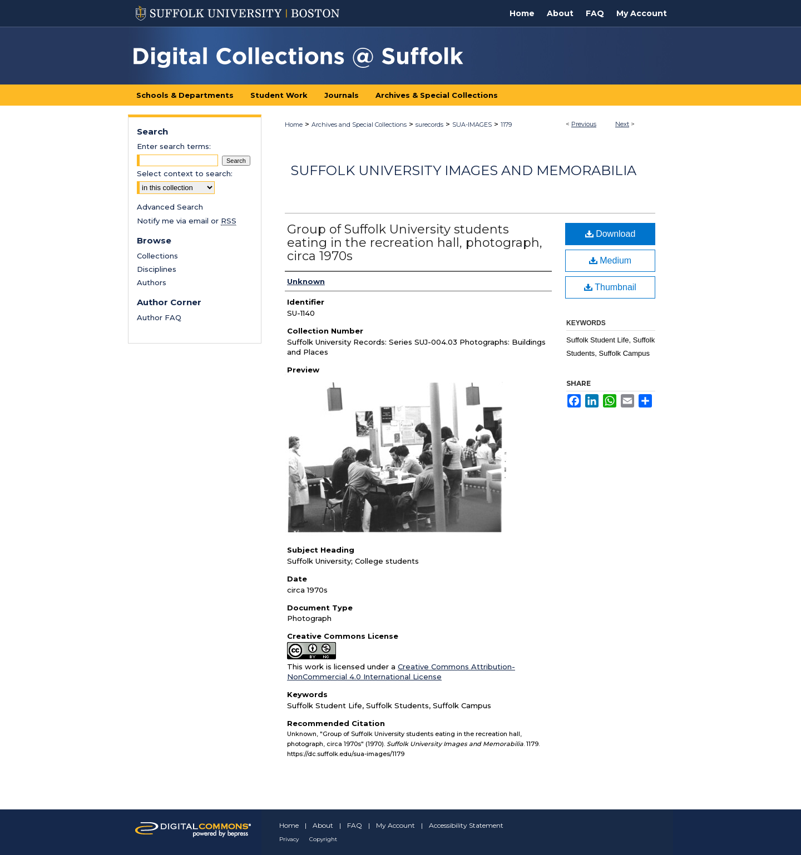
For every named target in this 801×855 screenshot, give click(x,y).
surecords (429, 124)
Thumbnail (610, 287)
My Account (395, 825)
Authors (151, 282)
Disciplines (156, 269)
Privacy (289, 839)
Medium (610, 260)
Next (622, 124)
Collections (157, 255)
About (323, 825)
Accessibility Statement (466, 825)
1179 (506, 124)
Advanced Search (170, 206)
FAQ (354, 825)
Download (610, 233)
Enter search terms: (174, 146)
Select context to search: (185, 173)
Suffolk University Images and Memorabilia (463, 170)
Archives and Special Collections (359, 124)
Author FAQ (159, 317)
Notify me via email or (186, 220)
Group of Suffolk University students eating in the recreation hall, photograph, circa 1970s (414, 243)
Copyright (323, 839)
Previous (583, 124)
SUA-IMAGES (472, 124)
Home (294, 124)
